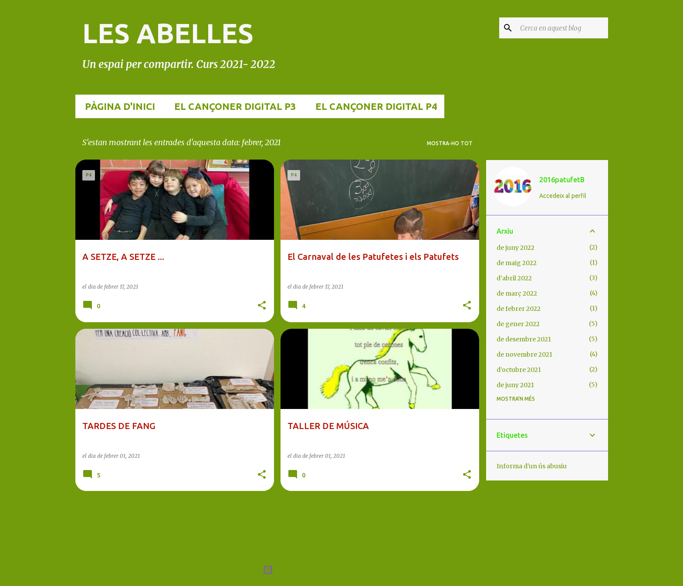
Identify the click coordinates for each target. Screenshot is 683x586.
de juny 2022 (515, 248)
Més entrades (277, 527)
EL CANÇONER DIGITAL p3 (233, 106)
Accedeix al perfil (562, 195)
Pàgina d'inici (117, 106)
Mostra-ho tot (450, 143)
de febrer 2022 (519, 309)
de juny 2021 (515, 385)
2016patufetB (562, 180)
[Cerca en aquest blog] (562, 27)
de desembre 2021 (524, 339)
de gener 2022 (518, 324)
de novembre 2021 (524, 354)
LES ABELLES (168, 33)
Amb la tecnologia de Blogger (341, 570)
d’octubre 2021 (519, 370)
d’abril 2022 (514, 278)
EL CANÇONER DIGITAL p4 (374, 106)
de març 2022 (517, 293)
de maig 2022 (517, 263)
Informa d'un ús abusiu (532, 466)
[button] (262, 306)
